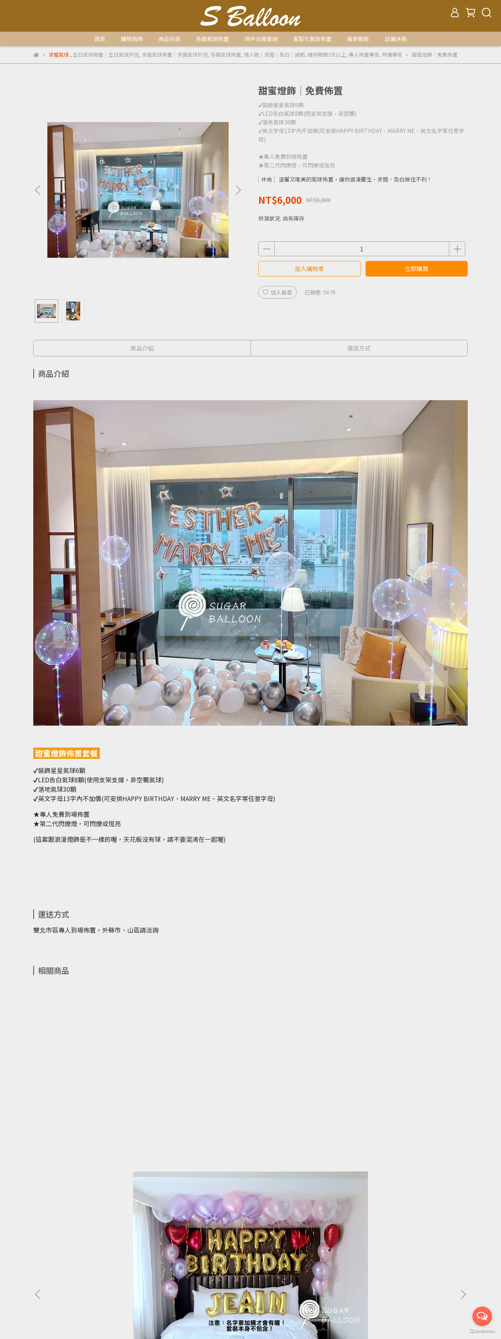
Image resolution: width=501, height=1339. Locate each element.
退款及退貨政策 (131, 1245)
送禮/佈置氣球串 (53, 1216)
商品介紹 (142, 348)
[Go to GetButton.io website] (482, 1331)
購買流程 (44, 1245)
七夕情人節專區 (148, 1216)
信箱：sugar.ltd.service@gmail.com (79, 1281)
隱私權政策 (173, 1245)
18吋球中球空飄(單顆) (409, 1111)
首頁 (99, 39)
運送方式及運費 (84, 1245)
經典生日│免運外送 (92, 1111)
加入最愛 (277, 292)
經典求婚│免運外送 (197, 1111)
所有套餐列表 (49, 1206)
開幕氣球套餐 (176, 1206)
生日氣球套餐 (92, 1206)
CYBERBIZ (322, 1319)
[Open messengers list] (482, 1316)
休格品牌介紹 (213, 1245)
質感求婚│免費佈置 (303, 1111)
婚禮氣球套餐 (218, 1206)
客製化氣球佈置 (312, 39)
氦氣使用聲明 (255, 1245)
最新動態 (358, 39)
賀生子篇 (256, 1206)
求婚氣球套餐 (134, 1206)
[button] (238, 190)
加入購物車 (309, 268)
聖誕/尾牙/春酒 (101, 1216)
